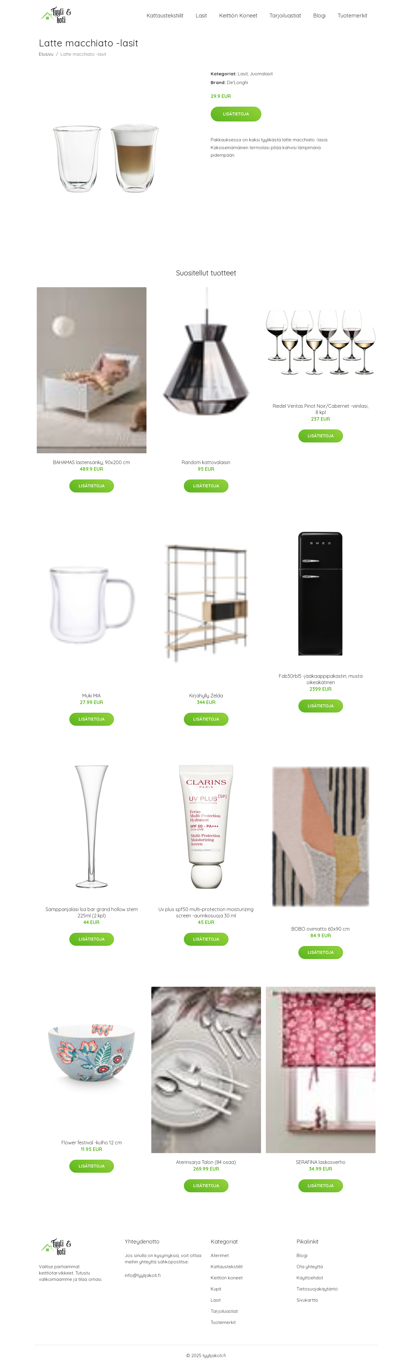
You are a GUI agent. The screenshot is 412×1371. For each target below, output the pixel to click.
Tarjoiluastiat (285, 17)
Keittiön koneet (238, 17)
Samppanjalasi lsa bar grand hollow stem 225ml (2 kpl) (92, 917)
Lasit (201, 17)
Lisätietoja (236, 119)
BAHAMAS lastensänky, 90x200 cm (91, 467)
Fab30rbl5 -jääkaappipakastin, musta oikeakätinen (321, 684)
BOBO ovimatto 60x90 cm (320, 934)
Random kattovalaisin (206, 467)
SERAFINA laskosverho (320, 1167)
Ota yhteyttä (310, 1272)
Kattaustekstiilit (165, 17)
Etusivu (46, 59)
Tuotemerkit (352, 17)
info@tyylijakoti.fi (143, 1280)
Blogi (319, 17)
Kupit (216, 1294)
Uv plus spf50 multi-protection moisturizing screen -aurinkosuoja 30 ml (206, 917)
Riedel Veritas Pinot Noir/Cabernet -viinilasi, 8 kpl (320, 414)
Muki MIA (91, 701)
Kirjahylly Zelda (206, 701)
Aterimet (220, 1260)
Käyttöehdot (310, 1283)
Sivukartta (307, 1305)
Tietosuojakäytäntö (317, 1294)
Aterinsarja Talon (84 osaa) (206, 1167)
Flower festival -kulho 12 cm (91, 1148)
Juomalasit (261, 79)
